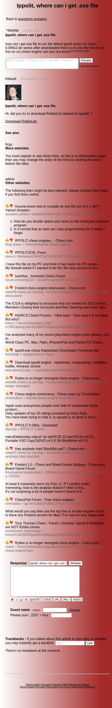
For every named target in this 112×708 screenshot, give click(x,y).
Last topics (46, 692)
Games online (33, 692)
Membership (75, 692)
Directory (90, 694)
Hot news (40, 694)
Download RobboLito (21, 123)
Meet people (78, 694)
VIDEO (77, 607)
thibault (10, 81)
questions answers (32, 19)
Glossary (57, 692)
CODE (47, 607)
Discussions (52, 694)
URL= (66, 607)
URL (56, 607)
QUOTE (35, 607)
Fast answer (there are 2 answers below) (46, 64)
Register (75, 617)
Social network (27, 694)
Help (65, 692)
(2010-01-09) (30, 30)
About (86, 692)
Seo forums (65, 694)
